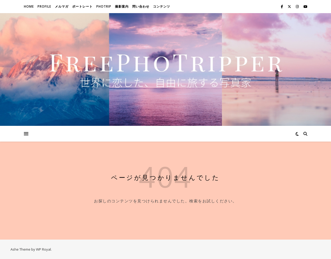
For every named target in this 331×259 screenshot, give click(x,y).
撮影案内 (122, 6)
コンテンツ (161, 6)
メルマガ (62, 6)
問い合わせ (140, 6)
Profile (44, 6)
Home (29, 6)
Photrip (103, 6)
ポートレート (82, 6)
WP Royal (43, 249)
